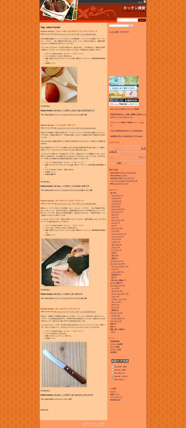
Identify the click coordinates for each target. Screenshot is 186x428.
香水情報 (113, 352)
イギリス (114, 198)
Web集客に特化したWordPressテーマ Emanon (126, 136)
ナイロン (119, 145)
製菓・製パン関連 (116, 329)
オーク (129, 160)
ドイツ (69, 34)
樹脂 (125, 148)
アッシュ (120, 151)
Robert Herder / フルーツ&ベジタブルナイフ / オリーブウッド (69, 31)
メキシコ (114, 247)
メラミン (111, 154)
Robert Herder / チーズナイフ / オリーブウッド (62, 201)
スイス (113, 217)
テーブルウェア (115, 285)
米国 (112, 258)
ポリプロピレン (128, 154)
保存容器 (114, 275)
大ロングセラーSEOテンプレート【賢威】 (125, 109)
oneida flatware (99, 425)
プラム (65, 399)
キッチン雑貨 (134, 8)
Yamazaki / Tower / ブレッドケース (122, 178)
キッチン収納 (114, 283)
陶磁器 (138, 148)
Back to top (44, 410)
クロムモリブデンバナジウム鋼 (72, 114)
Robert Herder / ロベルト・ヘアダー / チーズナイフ (61, 294)
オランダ (114, 206)
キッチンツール (61, 34)
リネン (133, 157)
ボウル (113, 305)
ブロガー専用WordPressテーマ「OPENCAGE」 (127, 131)
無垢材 (125, 160)
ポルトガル (115, 245)
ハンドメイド (139, 154)
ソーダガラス (141, 151)
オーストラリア (116, 209)
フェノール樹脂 (134, 145)
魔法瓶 (113, 310)
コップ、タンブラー (118, 294)
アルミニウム (118, 148)
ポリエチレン (127, 151)
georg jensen (112, 145)
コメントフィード (116, 397)
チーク (116, 157)
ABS (121, 154)
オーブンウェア (115, 261)
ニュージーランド (117, 234)
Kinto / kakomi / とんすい (118, 175)
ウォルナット (135, 160)
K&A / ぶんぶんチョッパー (119, 183)
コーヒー (119, 160)
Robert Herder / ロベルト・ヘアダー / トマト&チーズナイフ (65, 186)
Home (140, 2)
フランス (114, 239)
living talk (117, 154)
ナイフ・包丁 (75, 34)
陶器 (144, 157)
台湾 (112, 253)
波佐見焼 (142, 160)
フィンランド (116, 236)
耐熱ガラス (127, 157)
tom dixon (113, 163)
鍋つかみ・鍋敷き (117, 280)
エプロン (114, 315)
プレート (114, 302)
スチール (129, 163)
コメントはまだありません (88, 34)
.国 (55, 34)
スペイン (114, 223)
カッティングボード (118, 266)
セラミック (136, 163)
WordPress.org (115, 400)
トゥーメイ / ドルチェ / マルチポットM (123, 181)
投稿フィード (114, 394)
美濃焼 (135, 151)
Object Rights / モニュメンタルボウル (123, 173)
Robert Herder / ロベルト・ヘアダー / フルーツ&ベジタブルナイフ (67, 110)
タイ (112, 225)
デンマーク (115, 228)
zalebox (91, 425)
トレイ (113, 296)
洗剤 (111, 326)
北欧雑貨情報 (114, 341)
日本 (112, 255)
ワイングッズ (114, 321)
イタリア (114, 204)
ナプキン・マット (117, 299)
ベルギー (114, 242)
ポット (113, 307)
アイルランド (116, 195)
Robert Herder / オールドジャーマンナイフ (60, 309)
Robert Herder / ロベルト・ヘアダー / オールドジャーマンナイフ (67, 395)
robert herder (49, 114)
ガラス (124, 163)
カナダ (113, 215)
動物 (141, 163)
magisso (111, 148)
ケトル (113, 269)
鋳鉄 (123, 145)
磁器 (141, 157)
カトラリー (115, 291)
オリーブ (57, 114)
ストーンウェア (131, 148)
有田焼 (127, 145)
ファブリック (114, 313)
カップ (113, 288)
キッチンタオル (116, 318)
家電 (111, 324)
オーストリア (116, 212)
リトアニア (115, 250)
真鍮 (137, 157)
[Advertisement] (127, 57)
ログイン (113, 391)
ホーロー (114, 160)
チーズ (86, 190)
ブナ (145, 145)
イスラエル (115, 201)
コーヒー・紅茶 (115, 349)
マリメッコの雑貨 (116, 344)
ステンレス (58, 399)
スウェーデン (116, 220)
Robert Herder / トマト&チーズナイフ (58, 125)
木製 (85, 114)
